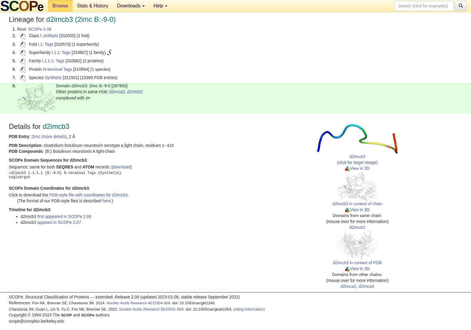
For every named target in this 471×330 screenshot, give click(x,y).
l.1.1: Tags (61, 52)
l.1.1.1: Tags (53, 60)
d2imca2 (117, 91)
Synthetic (53, 77)
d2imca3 (366, 286)
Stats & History (92, 5)
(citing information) (249, 309)
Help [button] (160, 5)
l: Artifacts (49, 35)
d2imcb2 (135, 91)
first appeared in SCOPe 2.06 (64, 216)
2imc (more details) (49, 136)
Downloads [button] (131, 5)
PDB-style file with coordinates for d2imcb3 (88, 195)
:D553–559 (151, 309)
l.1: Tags (45, 44)
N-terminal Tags (57, 69)
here (106, 200)
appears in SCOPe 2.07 (59, 222)
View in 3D (357, 168)
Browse (60, 5)
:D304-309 (138, 303)
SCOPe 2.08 (39, 29)
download (122, 167)
